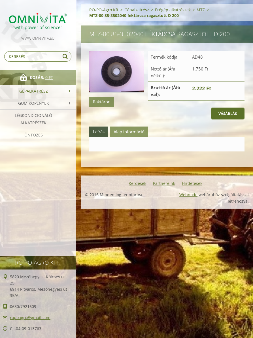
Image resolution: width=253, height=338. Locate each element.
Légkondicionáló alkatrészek (33, 119)
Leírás (99, 131)
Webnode (188, 194)
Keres (66, 56)
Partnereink (164, 183)
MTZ (201, 9)
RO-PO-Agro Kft (103, 9)
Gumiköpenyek (33, 103)
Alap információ (129, 131)
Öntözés (33, 135)
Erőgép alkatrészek (173, 9)
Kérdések (137, 183)
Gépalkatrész (33, 91)
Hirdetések (192, 183)
